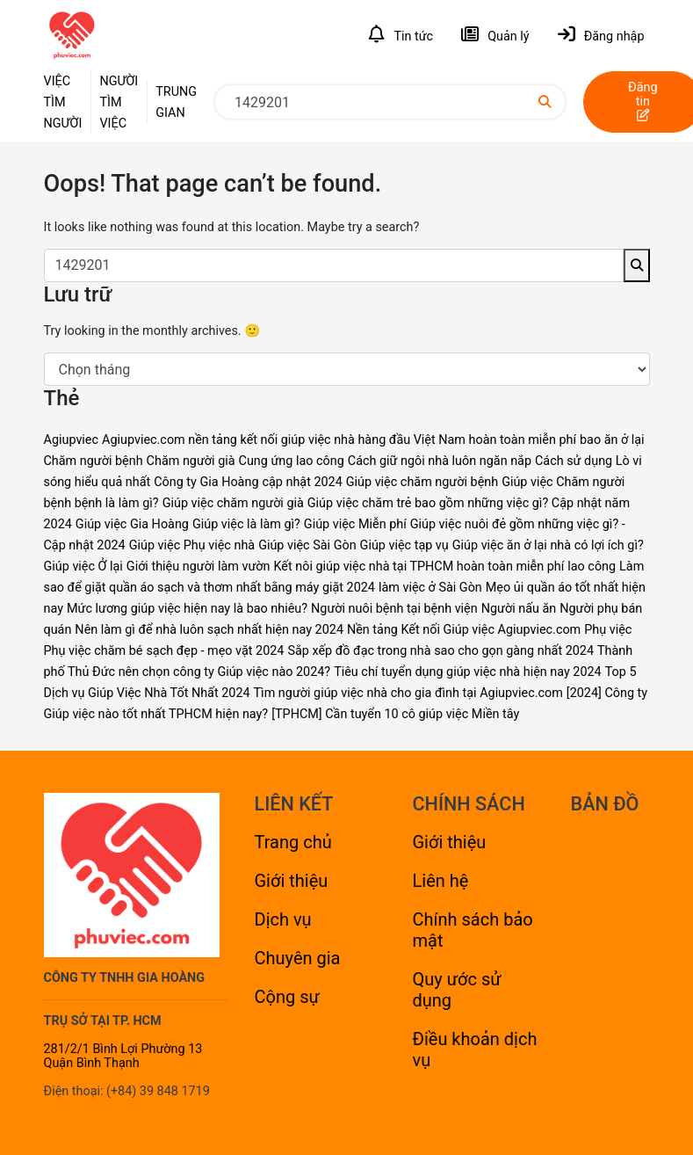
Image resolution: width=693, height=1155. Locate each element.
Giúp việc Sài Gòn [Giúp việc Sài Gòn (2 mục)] (307, 545)
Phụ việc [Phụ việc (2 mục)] (608, 629)
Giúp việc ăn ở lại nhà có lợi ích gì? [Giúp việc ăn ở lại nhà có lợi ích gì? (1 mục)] (548, 545)
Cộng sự (287, 996)
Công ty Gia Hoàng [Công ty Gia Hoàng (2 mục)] (206, 482)
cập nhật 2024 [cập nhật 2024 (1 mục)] (302, 482)
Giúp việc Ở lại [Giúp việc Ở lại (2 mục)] (83, 566)
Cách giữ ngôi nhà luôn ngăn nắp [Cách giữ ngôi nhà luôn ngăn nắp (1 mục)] (439, 461)
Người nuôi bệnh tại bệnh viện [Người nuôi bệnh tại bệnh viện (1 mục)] (394, 608)
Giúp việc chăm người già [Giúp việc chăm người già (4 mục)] (233, 503)
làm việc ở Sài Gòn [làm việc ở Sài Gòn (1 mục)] (430, 587)
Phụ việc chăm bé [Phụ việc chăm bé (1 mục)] (93, 650)
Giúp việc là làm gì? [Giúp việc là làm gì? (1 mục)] (246, 524)
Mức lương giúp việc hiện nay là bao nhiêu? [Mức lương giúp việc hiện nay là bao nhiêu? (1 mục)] (187, 608)
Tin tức (401, 34)
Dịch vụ (283, 919)
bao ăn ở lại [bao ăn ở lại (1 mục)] (612, 439)
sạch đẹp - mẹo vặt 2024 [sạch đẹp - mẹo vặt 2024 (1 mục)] (215, 650)
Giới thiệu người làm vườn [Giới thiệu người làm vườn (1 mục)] (198, 566)
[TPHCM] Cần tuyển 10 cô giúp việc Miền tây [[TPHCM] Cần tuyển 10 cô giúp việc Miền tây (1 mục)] (395, 714)
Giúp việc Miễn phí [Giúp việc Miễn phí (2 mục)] (355, 524)
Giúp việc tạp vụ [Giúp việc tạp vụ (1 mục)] (404, 545)
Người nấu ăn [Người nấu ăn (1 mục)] (519, 608)
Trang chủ (293, 842)
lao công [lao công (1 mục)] (591, 566)
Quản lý (495, 34)
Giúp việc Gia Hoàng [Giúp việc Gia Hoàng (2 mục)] (132, 524)
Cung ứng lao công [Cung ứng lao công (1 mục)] (291, 461)
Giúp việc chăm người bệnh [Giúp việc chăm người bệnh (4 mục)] (422, 482)
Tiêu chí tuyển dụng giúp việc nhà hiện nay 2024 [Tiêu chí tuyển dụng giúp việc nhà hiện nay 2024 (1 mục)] (468, 672)
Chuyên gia (298, 958)
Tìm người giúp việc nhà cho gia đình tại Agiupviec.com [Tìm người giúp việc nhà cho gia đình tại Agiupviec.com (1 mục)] (408, 693)
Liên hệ (441, 880)
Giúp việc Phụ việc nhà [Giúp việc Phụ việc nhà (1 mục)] (192, 545)
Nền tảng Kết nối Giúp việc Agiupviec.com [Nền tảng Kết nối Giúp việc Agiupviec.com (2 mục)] (464, 629)
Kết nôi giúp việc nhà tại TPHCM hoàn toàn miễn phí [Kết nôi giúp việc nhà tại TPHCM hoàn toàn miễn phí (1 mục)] (418, 566)
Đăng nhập (601, 34)
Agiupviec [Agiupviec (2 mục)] (71, 439)
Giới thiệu (291, 880)
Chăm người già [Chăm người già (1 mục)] (191, 461)
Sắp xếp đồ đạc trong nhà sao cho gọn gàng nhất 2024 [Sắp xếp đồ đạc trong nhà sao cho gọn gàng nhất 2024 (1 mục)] (440, 650)
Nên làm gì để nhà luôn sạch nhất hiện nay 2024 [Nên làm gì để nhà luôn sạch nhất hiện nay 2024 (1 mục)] (209, 629)
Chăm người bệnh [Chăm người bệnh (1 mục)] (93, 461)
